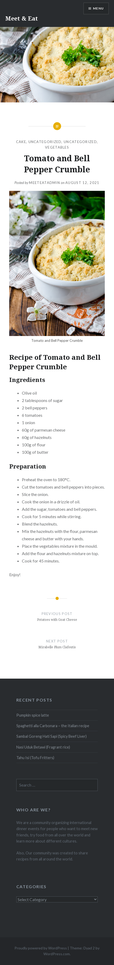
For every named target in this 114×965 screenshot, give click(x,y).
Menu (98, 8)
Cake (21, 142)
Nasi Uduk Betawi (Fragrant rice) (43, 747)
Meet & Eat (21, 18)
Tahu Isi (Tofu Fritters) (35, 757)
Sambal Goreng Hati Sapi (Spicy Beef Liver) (51, 736)
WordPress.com (56, 954)
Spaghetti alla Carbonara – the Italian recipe (52, 725)
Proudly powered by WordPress (40, 948)
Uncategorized (45, 142)
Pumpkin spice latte (32, 715)
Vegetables (57, 147)
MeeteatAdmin (44, 183)
